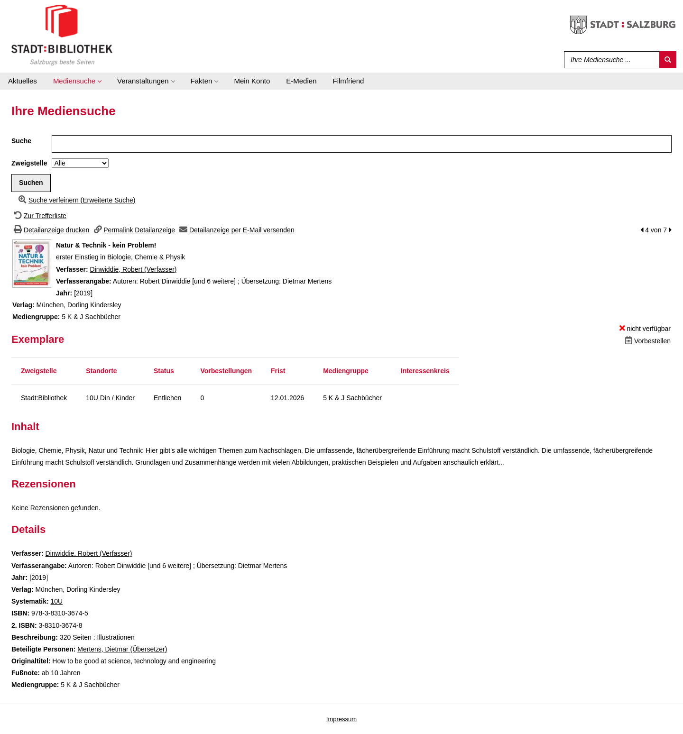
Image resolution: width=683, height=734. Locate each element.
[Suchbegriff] (609, 59)
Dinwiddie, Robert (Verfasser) (133, 269)
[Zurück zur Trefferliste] (38, 216)
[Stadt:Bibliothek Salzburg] (61, 34)
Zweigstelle (29, 163)
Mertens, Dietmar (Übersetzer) (122, 649)
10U (56, 601)
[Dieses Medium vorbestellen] (647, 341)
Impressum (341, 719)
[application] (77, 81)
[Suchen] (667, 59)
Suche (21, 141)
